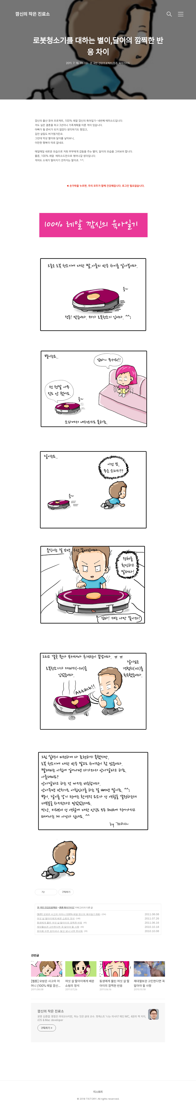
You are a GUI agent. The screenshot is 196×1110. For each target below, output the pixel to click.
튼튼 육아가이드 (66, 907)
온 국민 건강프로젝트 (47, 907)
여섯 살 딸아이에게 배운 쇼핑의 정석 (56, 918)
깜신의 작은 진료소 (32, 14)
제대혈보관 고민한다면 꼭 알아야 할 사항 (58, 927)
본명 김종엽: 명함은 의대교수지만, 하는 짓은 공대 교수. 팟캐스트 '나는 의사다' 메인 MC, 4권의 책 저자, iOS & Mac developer (92, 1018)
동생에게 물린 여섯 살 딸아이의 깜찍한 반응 (59, 922)
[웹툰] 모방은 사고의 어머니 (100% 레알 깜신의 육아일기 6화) (68, 914)
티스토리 (98, 1091)
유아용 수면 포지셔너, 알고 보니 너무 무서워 (60, 931)
